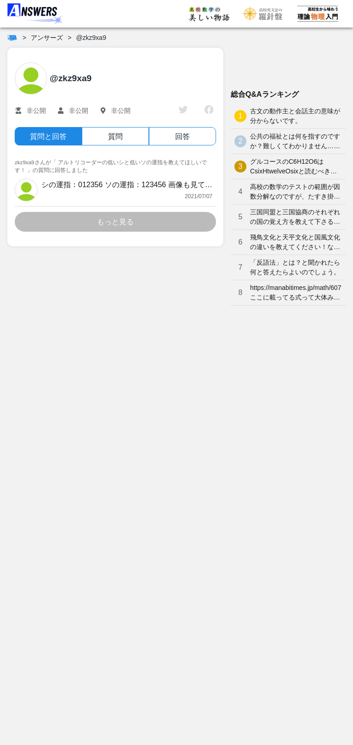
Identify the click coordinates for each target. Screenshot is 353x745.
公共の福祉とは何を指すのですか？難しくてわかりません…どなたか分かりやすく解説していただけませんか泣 (295, 142)
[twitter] (183, 111)
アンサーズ (47, 37)
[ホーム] (12, 37)
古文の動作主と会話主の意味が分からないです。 (295, 115)
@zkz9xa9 (91, 37)
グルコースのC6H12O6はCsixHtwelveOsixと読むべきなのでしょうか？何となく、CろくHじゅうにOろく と (294, 167)
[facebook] (209, 111)
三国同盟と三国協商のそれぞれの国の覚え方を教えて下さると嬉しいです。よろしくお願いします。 (295, 217)
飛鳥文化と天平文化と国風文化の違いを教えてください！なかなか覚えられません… (295, 243)
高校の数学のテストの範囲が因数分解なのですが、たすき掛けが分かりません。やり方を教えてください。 (295, 192)
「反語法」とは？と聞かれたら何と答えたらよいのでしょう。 (295, 267)
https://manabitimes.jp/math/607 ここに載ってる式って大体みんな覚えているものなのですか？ (295, 293)
